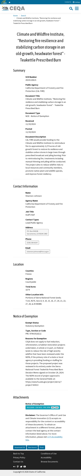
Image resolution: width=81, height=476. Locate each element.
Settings (76, 2)
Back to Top (18, 453)
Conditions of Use (49, 453)
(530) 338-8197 (32, 243)
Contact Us (68, 2)
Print (42, 447)
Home (15, 15)
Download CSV (20, 447)
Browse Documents (49, 461)
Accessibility (46, 457)
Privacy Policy (19, 457)
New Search (32, 447)
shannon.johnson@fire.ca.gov (38, 251)
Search (23, 15)
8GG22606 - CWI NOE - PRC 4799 (43, 407)
